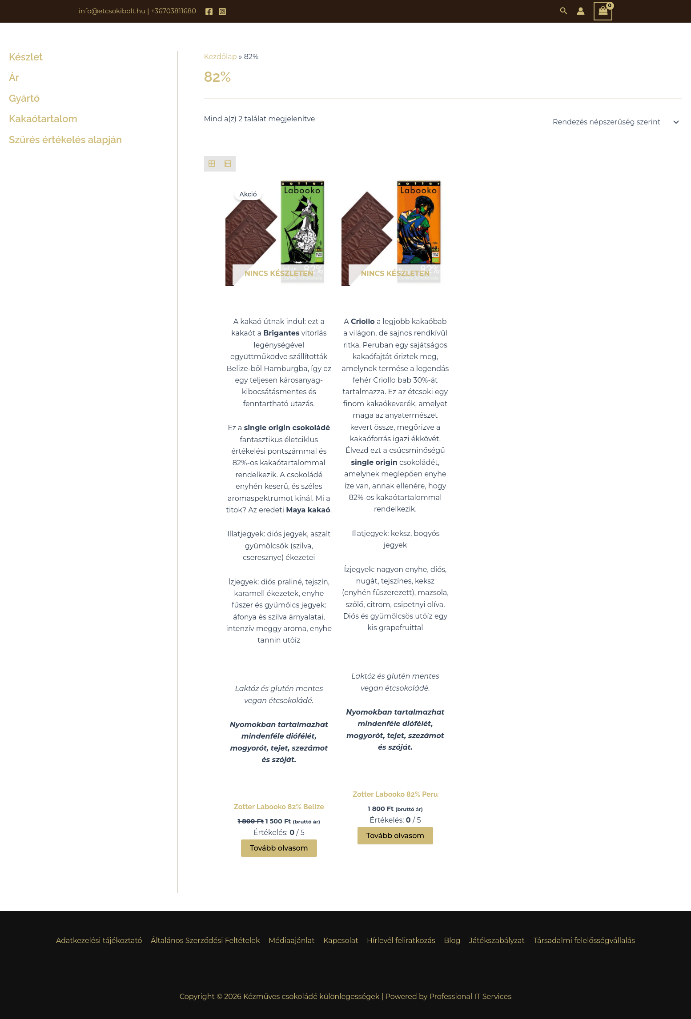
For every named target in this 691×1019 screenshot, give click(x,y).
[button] (564, 11)
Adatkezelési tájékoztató (104, 940)
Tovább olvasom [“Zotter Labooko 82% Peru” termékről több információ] (395, 835)
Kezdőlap (220, 56)
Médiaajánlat (294, 940)
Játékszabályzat (493, 940)
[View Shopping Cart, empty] (603, 11)
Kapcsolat (341, 940)
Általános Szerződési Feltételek (209, 940)
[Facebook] (209, 12)
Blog (450, 940)
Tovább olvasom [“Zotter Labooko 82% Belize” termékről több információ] (279, 848)
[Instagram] (222, 12)
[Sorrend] (614, 122)
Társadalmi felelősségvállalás (579, 940)
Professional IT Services (471, 996)
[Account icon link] (581, 11)
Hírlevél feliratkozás (400, 940)
